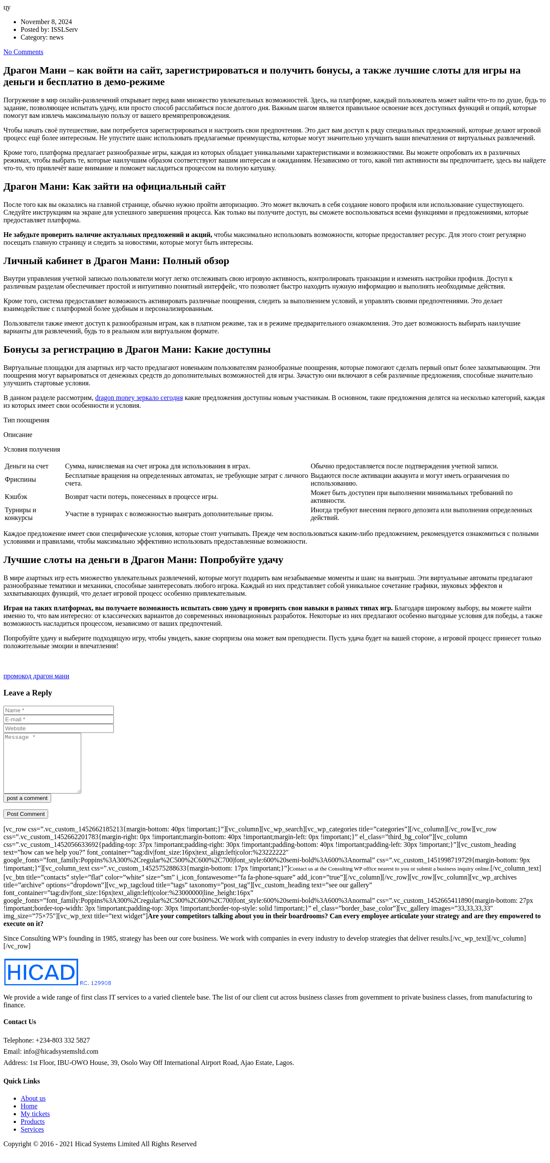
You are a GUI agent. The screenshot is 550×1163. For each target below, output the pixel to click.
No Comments (23, 51)
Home (29, 1117)
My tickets (35, 1125)
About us (33, 1110)
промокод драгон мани (36, 676)
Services (32, 1141)
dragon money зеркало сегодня (139, 397)
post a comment (27, 809)
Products (33, 1133)
